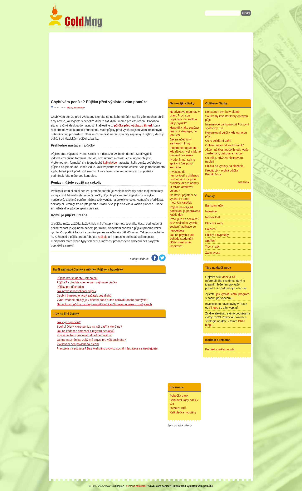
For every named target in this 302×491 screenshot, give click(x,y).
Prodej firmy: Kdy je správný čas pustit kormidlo (182, 163)
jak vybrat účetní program (232, 294)
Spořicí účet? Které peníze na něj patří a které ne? (89, 326)
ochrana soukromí (136, 486)
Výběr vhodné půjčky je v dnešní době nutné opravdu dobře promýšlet (102, 300)
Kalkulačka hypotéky (183, 412)
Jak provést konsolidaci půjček (76, 291)
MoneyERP (228, 277)
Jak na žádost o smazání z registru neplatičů (85, 331)
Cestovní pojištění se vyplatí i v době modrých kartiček (183, 198)
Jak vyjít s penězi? (69, 322)
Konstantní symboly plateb (222, 111)
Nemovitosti (212, 217)
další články (243, 182)
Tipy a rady (212, 246)
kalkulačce (110, 162)
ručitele (102, 236)
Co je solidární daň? (218, 140)
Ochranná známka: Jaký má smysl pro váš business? (91, 339)
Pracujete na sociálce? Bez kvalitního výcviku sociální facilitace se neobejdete (107, 348)
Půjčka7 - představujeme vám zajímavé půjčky (87, 282)
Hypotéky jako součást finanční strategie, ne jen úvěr (184, 131)
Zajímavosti (212, 252)
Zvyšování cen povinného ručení (78, 344)
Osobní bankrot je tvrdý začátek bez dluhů (84, 295)
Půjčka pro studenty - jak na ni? (77, 278)
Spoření (210, 240)
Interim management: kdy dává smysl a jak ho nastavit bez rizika (185, 151)
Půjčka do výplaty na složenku (224, 166)
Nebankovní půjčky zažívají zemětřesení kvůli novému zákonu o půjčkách (104, 304)
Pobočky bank (179, 395)
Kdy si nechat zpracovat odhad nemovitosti (84, 335)
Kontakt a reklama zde (219, 349)
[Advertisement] (151, 65)
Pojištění (210, 229)
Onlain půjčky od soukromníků (224, 145)
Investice (211, 211)
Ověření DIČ (178, 408)
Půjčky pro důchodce (70, 286)
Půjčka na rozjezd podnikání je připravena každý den (185, 210)
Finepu (213, 307)
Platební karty (214, 223)
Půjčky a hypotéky (75, 107)
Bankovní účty (214, 205)
